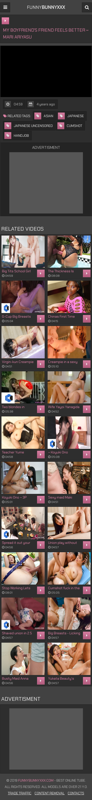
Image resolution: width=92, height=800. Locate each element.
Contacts (76, 793)
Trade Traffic (19, 793)
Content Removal (50, 793)
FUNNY (46, 7)
